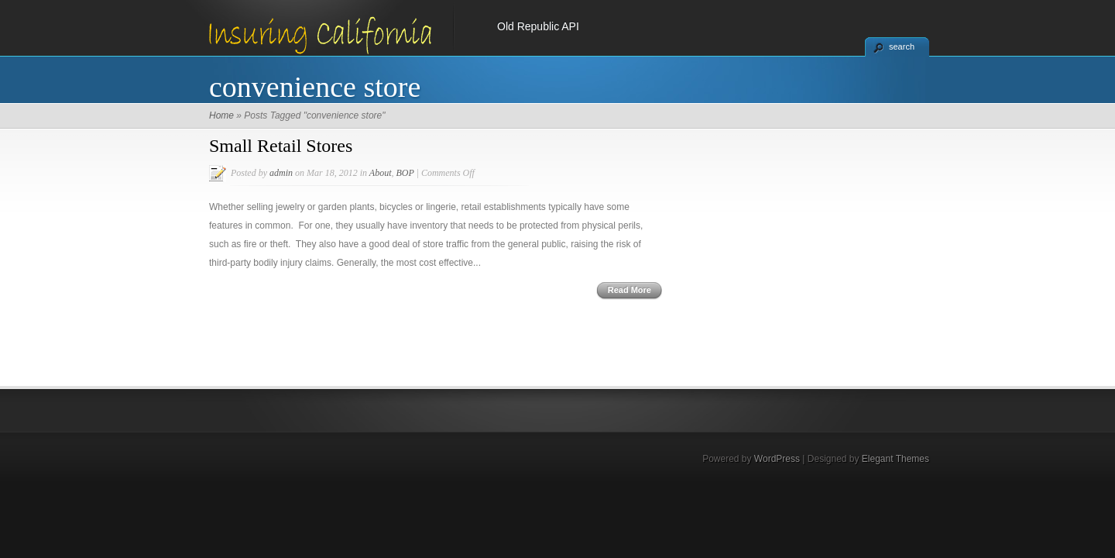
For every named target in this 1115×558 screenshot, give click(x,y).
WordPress (777, 458)
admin (281, 172)
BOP (404, 172)
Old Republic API (538, 26)
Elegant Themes (895, 458)
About (380, 172)
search (901, 46)
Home (221, 115)
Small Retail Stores (280, 146)
